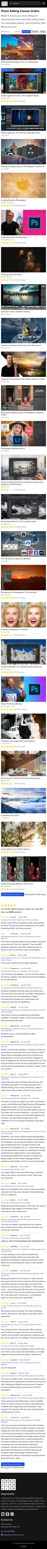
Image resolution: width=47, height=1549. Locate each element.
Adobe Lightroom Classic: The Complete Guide (20, 95)
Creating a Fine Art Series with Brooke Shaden (17, 1346)
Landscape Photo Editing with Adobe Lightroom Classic (23, 379)
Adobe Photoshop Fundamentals (14, 237)
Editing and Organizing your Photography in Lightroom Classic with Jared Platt (23, 1011)
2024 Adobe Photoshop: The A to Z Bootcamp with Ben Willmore (21, 937)
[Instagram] (12, 1514)
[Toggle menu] (44, 3)
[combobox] (24, 3)
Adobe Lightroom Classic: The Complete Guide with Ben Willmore (21, 1325)
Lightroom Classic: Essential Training (15, 311)
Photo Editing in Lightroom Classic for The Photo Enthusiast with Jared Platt (22, 1030)
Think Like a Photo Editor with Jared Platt (15, 1203)
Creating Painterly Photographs (13, 200)
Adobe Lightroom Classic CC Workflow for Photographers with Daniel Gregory (23, 959)
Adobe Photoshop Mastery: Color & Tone (17, 883)
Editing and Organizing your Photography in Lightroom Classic (22, 413)
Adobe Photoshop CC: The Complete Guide (18, 521)
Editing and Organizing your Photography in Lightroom (22, 166)
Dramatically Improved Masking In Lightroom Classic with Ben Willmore (23, 1046)
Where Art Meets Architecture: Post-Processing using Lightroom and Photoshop (22, 483)
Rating (42, 31)
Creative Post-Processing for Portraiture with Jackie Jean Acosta (21, 1307)
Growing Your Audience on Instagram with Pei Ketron (20, 971)
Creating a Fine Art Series (11, 274)
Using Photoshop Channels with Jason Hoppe (17, 1186)
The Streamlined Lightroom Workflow (15, 558)
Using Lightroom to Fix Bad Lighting (15, 849)
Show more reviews (12, 1464)
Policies (23, 1546)
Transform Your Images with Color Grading (17, 741)
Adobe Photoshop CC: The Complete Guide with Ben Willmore (23, 1398)
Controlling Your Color (10, 815)
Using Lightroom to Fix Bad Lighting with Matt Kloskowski (21, 988)
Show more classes (12, 894)
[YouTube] (3, 1514)
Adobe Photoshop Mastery (11, 703)
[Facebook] (7, 1514)
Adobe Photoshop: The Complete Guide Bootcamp (21, 666)
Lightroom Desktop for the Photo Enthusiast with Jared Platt (22, 1376)
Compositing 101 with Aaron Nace (13, 1169)
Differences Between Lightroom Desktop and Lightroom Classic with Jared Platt (21, 1220)
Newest (35, 31)
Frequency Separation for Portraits (14, 629)
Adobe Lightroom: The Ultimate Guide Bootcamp (20, 132)
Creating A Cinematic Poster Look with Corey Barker (20, 920)
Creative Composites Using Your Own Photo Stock (21, 345)
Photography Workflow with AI (13, 448)
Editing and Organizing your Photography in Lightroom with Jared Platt (22, 1078)
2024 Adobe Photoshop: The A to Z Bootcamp (19, 62)
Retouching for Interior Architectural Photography (20, 778)
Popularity (26, 31)
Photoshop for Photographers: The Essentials (19, 592)
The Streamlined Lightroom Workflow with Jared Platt (20, 1098)
